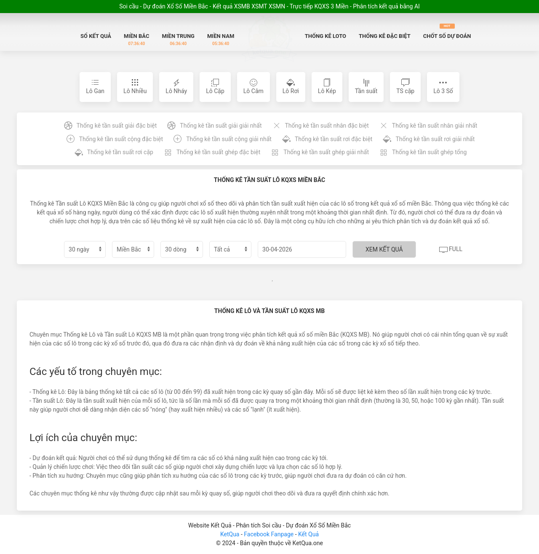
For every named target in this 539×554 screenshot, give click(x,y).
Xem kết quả (384, 249)
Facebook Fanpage (269, 534)
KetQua (230, 534)
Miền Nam (220, 40)
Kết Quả (308, 534)
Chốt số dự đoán (447, 31)
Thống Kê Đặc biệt (385, 36)
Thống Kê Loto (325, 36)
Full (450, 250)
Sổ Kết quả (95, 36)
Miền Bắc (136, 40)
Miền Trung (178, 40)
